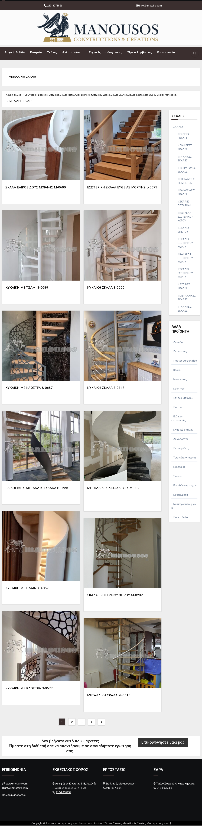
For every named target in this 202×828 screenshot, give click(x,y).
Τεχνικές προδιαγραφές (105, 52)
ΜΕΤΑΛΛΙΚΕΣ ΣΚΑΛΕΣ (24, 78)
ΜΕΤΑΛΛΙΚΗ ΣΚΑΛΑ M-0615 (108, 698)
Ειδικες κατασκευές (178, 420)
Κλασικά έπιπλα (183, 432)
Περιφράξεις (181, 450)
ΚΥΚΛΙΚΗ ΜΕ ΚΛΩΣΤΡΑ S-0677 (29, 691)
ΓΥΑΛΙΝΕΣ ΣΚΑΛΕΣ (185, 311)
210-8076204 (113, 790)
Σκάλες (52, 52)
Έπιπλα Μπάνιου (183, 400)
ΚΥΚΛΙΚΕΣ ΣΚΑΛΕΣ (185, 161)
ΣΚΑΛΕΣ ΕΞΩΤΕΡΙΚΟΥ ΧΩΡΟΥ (185, 245)
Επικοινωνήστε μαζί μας (163, 745)
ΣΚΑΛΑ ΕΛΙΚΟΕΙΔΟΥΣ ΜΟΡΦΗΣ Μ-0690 (35, 190)
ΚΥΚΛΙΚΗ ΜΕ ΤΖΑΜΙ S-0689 (26, 290)
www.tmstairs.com (17, 786)
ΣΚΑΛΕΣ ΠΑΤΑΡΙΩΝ (184, 206)
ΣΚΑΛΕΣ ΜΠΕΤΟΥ (184, 232)
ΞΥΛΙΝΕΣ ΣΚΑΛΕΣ (184, 288)
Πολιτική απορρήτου (14, 797)
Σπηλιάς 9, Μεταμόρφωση (121, 786)
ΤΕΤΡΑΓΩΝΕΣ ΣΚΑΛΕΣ (187, 172)
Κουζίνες (179, 391)
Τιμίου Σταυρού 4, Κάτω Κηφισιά (175, 786)
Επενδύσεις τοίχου (185, 488)
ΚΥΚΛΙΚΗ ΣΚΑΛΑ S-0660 (105, 290)
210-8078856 (54, 5)
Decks (177, 372)
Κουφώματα (180, 497)
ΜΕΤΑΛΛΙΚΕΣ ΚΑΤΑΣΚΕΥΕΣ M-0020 (114, 490)
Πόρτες (178, 409)
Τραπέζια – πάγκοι (184, 460)
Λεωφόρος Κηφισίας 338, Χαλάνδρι (76, 786)
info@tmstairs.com (150, 5)
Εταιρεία (36, 52)
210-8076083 (164, 790)
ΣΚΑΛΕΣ (178, 129)
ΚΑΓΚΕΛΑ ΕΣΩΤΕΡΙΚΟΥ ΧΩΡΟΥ (185, 219)
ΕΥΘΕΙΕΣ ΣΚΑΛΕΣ (184, 138)
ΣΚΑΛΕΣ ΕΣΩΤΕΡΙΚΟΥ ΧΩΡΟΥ (185, 275)
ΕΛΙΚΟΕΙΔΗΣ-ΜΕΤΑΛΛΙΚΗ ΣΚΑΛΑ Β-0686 (36, 490)
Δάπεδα (178, 344)
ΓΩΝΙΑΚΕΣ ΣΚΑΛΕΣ (185, 149)
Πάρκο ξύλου (181, 519)
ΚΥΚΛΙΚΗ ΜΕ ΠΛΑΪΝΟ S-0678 (28, 590)
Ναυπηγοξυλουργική (183, 508)
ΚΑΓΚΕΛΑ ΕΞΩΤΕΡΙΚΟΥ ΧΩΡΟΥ (185, 260)
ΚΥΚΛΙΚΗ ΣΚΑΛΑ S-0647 (105, 390)
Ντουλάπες (180, 381)
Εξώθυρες (179, 469)
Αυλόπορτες (180, 441)
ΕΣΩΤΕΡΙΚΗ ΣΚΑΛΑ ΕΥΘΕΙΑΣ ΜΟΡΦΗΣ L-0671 (122, 190)
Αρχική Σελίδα (15, 52)
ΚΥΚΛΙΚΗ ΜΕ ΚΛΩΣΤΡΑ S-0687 (29, 390)
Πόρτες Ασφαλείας (185, 363)
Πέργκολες (180, 353)
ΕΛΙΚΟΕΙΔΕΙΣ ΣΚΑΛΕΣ (186, 194)
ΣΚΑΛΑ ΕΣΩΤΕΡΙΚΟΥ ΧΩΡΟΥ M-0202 (115, 598)
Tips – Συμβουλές (139, 52)
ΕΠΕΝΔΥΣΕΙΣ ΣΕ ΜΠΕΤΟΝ (186, 183)
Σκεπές (177, 478)
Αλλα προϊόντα (73, 52)
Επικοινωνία (166, 52)
